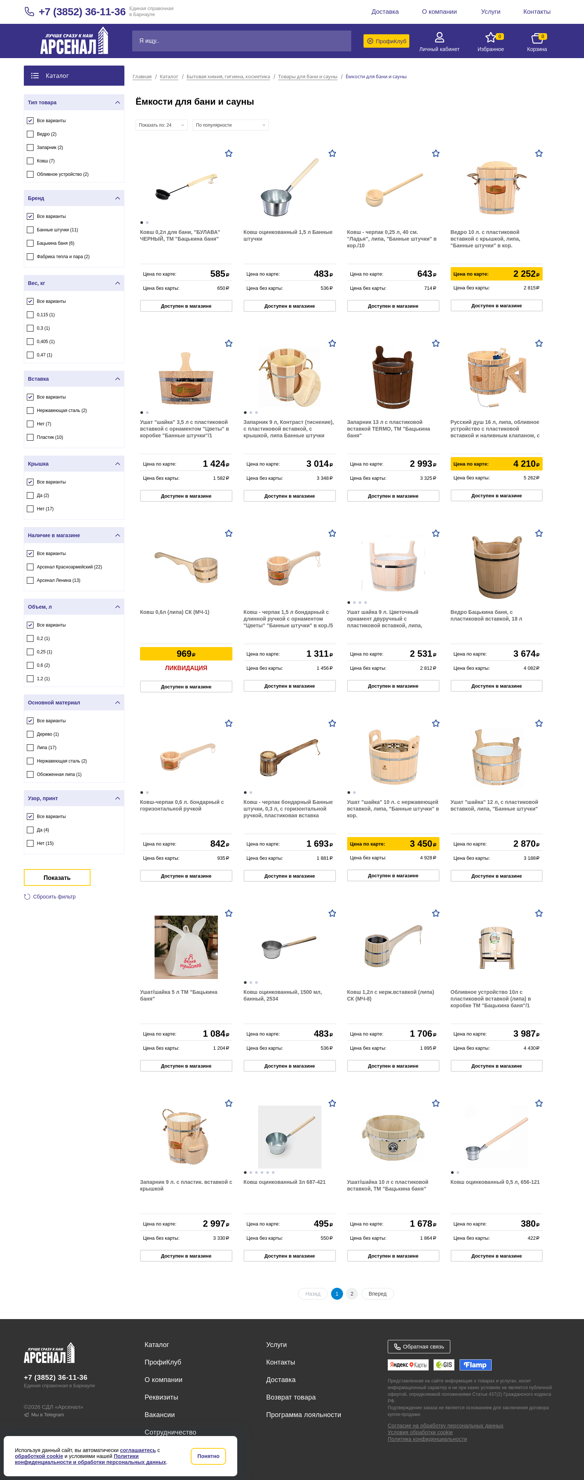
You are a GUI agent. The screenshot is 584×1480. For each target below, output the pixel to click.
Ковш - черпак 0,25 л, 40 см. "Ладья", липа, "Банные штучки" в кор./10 (392, 238)
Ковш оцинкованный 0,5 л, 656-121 (495, 1182)
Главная (142, 77)
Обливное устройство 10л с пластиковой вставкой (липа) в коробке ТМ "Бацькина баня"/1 (491, 998)
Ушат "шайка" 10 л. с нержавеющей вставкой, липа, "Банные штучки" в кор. (393, 808)
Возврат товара (291, 1397)
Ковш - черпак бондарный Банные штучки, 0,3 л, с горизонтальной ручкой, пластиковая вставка (288, 808)
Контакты (280, 1362)
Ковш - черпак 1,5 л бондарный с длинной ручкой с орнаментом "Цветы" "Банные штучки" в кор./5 (288, 618)
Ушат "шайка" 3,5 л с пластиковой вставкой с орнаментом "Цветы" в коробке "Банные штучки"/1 (184, 428)
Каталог (169, 77)
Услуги (276, 1345)
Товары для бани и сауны (307, 77)
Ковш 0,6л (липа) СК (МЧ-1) (174, 612)
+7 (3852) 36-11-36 (82, 11)
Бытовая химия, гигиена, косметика (228, 77)
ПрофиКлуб (163, 1362)
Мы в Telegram (44, 1414)
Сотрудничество (170, 1432)
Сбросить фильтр (54, 897)
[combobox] (162, 125)
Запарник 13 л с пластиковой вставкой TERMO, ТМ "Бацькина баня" (388, 428)
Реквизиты (161, 1397)
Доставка (281, 1380)
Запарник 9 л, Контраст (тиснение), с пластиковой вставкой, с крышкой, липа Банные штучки (289, 428)
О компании (163, 1380)
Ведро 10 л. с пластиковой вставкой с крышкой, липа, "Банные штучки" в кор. (485, 238)
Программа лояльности (304, 1415)
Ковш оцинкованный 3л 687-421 (285, 1182)
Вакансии (160, 1415)
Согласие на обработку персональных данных (446, 1426)
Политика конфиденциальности (427, 1439)
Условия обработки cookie (420, 1432)
